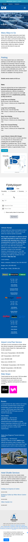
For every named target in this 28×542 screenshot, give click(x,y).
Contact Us (12, 525)
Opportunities (7, 526)
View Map (4, 150)
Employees (17, 4)
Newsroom (16, 528)
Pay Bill (23, 528)
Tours (2, 526)
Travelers (5, 4)
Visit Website (4, 418)
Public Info (18, 526)
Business (11, 4)
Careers (23, 525)
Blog (20, 528)
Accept (6, 539)
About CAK (18, 525)
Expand (14, 1)
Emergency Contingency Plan (6, 528)
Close (19, 1)
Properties (13, 526)
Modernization (24, 526)
